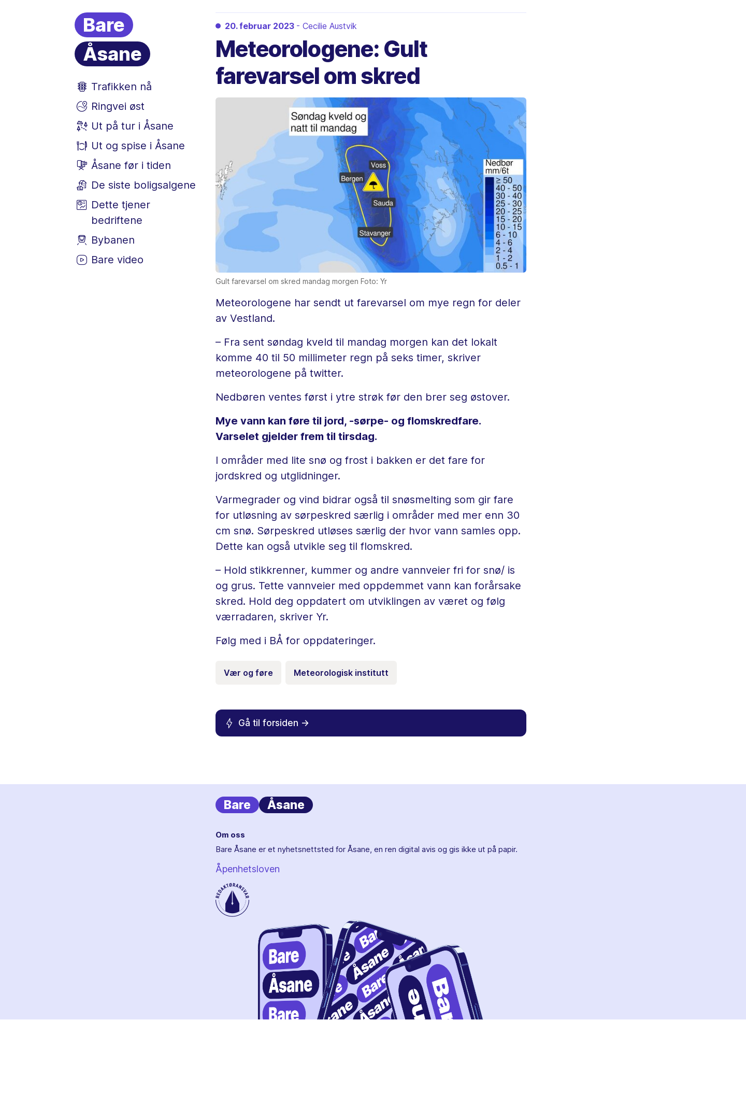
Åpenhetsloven (248, 868)
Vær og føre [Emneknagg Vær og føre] (248, 673)
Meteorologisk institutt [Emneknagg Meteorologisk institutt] (341, 673)
